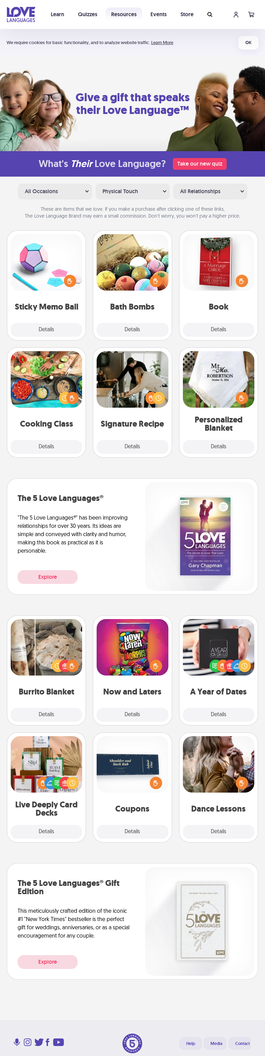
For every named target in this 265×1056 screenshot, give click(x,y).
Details (46, 330)
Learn (57, 14)
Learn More (162, 42)
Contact (242, 1043)
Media (216, 1043)
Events (158, 14)
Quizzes (87, 14)
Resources (124, 14)
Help (190, 1043)
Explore (47, 577)
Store (187, 14)
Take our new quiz (199, 163)
